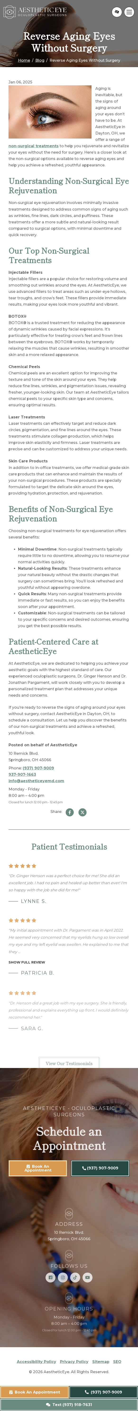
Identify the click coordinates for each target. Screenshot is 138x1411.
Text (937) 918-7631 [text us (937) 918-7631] (69, 1404)
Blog (39, 60)
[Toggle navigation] (129, 12)
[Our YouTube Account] (87, 1288)
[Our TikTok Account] (75, 1288)
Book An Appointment (34, 1392)
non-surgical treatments (34, 146)
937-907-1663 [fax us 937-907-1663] (22, 774)
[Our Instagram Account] (63, 1288)
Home (24, 60)
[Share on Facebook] (69, 812)
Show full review (27, 973)
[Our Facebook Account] (50, 1288)
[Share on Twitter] (82, 812)
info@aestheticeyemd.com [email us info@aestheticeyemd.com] (36, 781)
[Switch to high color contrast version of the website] (117, 12)
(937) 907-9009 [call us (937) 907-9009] (103, 1392)
